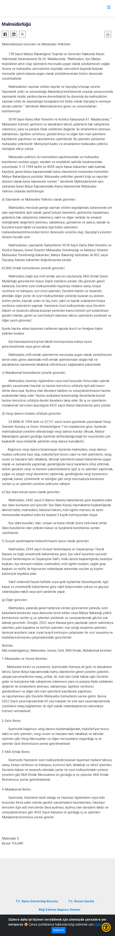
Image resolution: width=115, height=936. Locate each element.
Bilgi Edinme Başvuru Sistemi (59, 909)
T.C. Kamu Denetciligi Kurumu (37, 901)
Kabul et (58, 930)
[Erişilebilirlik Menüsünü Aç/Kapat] (106, 927)
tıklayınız (100, 924)
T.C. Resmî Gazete (81, 901)
